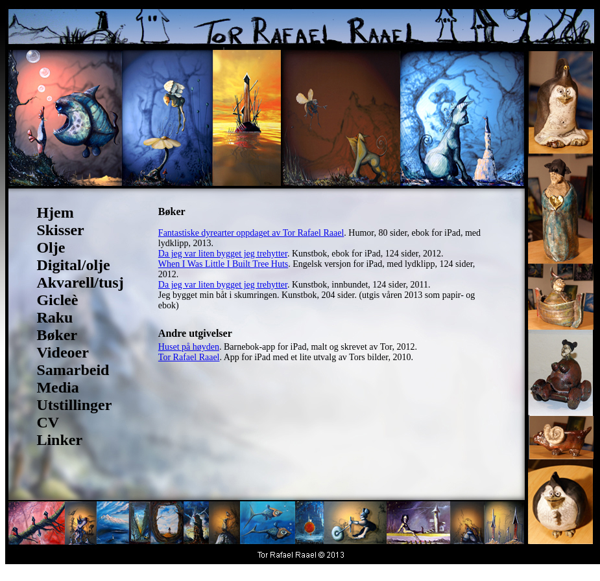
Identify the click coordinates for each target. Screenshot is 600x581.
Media (57, 387)
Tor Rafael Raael (189, 357)
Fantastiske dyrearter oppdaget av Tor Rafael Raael (251, 233)
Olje (50, 247)
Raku (54, 317)
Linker (59, 439)
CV (47, 422)
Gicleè (57, 299)
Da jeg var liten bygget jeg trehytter (222, 253)
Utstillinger (74, 404)
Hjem (54, 212)
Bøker (56, 334)
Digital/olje (73, 264)
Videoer (62, 352)
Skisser (60, 230)
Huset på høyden (188, 347)
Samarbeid (72, 369)
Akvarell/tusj (79, 282)
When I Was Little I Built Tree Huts (223, 264)
